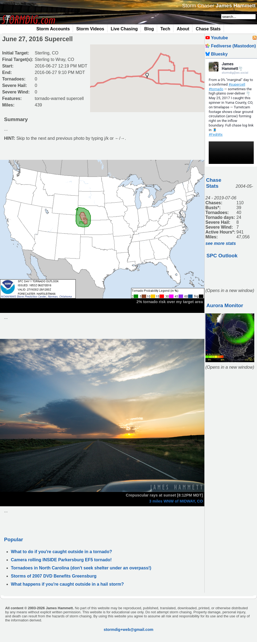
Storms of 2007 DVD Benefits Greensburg (54, 576)
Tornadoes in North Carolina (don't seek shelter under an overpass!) (81, 568)
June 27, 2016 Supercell (37, 39)
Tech (165, 29)
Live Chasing (124, 29)
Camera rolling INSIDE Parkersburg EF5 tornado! (61, 559)
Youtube (216, 37)
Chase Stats (208, 29)
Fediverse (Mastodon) (230, 46)
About (183, 29)
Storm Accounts (53, 29)
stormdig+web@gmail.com (128, 629)
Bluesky (216, 54)
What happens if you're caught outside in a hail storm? (67, 584)
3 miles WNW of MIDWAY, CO (176, 501)
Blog (149, 29)
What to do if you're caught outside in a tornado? (61, 551)
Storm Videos (90, 29)
